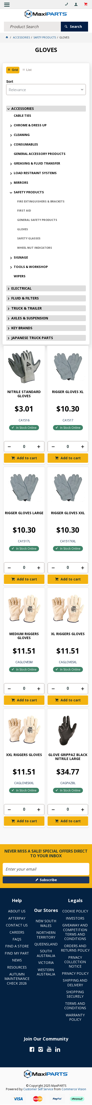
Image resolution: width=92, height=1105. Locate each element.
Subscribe (48, 879)
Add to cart (26, 458)
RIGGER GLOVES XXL (68, 513)
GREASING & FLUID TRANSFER (37, 163)
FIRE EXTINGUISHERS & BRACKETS (41, 201)
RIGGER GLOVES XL (68, 392)
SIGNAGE (21, 257)
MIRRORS (21, 182)
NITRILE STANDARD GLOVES (24, 394)
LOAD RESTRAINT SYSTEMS (35, 173)
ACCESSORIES (22, 108)
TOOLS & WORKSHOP (31, 266)
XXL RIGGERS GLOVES (24, 755)
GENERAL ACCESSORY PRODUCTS (40, 153)
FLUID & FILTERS (25, 298)
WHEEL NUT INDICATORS (34, 247)
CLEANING (22, 134)
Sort (9, 81)
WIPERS (20, 276)
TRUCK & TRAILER (26, 308)
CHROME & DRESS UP (30, 125)
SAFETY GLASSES (28, 238)
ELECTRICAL (21, 288)
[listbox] (46, 89)
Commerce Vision (74, 1089)
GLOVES (22, 229)
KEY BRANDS (21, 328)
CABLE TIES (22, 115)
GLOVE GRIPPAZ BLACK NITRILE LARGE (67, 757)
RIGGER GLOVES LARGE (24, 513)
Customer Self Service (38, 1089)
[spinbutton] (24, 446)
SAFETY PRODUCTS (29, 192)
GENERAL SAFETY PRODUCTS (37, 220)
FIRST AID (24, 210)
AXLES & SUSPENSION (29, 318)
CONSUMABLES (26, 144)
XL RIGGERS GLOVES (68, 634)
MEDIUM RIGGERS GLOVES (24, 636)
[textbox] (32, 27)
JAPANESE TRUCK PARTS (32, 337)
